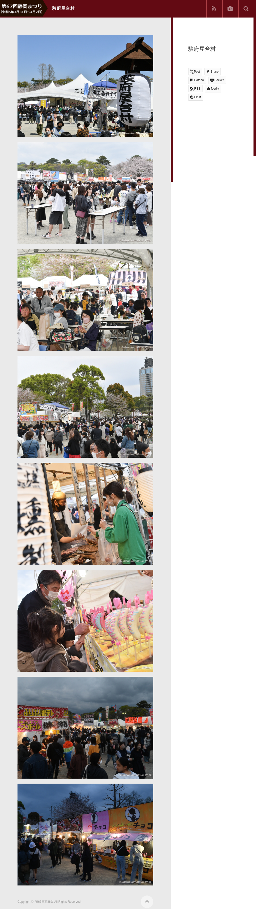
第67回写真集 (44, 900)
